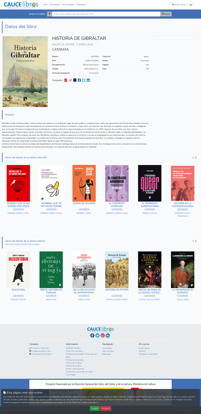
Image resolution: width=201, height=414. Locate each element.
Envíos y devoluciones (75, 368)
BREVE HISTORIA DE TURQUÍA (51, 291)
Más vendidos (68, 4)
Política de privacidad (74, 360)
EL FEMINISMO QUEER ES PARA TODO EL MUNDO (149, 206)
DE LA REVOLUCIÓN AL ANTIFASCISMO (84, 291)
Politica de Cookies (74, 363)
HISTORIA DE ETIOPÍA (117, 289)
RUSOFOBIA (18, 289)
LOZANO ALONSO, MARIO (117, 299)
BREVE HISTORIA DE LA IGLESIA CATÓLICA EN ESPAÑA (149, 292)
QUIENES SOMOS (73, 348)
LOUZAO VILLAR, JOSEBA (149, 299)
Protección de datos (74, 351)
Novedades (55, 4)
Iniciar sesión (144, 348)
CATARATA (60, 50)
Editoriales (81, 4)
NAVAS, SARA (183, 299)
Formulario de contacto (40, 354)
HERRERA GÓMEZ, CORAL (18, 213)
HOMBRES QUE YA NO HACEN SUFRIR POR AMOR (51, 206)
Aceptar (95, 408)
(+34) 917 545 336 (39, 348)
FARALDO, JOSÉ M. (18, 299)
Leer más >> (93, 402)
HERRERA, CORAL (84, 213)
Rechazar (106, 408)
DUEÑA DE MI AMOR (84, 203)
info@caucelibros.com (40, 351)
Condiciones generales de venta (79, 371)
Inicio (45, 4)
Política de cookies (74, 366)
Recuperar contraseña (148, 354)
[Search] (106, 14)
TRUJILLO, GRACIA (149, 213)
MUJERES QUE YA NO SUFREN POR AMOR (18, 205)
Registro (142, 351)
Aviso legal (70, 374)
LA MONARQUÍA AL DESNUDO (182, 291)
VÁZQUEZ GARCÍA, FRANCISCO (182, 214)
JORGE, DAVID (84, 299)
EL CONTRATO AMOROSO (117, 205)
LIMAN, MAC (51, 299)
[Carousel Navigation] (194, 157)
